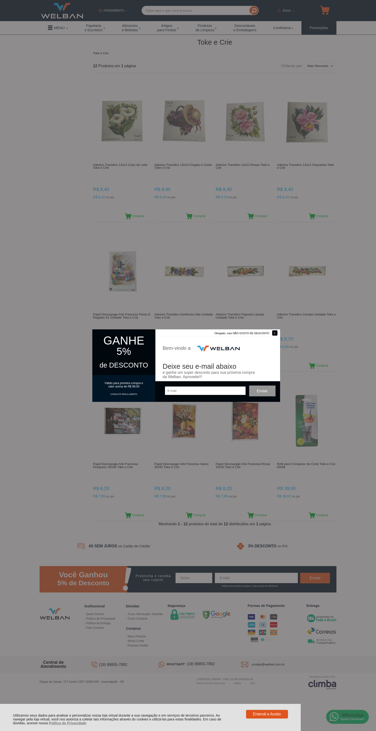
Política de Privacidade (67, 723)
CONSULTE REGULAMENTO (123, 394)
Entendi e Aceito (267, 714)
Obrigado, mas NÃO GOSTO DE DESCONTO (241, 333)
